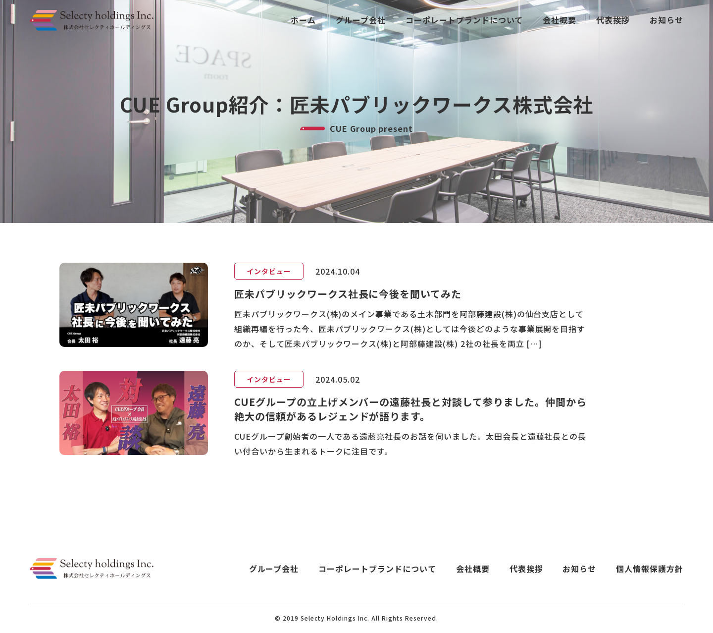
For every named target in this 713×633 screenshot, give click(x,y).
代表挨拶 (613, 20)
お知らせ (666, 20)
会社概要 (559, 20)
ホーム (303, 20)
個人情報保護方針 (649, 569)
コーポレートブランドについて (464, 20)
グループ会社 (361, 20)
